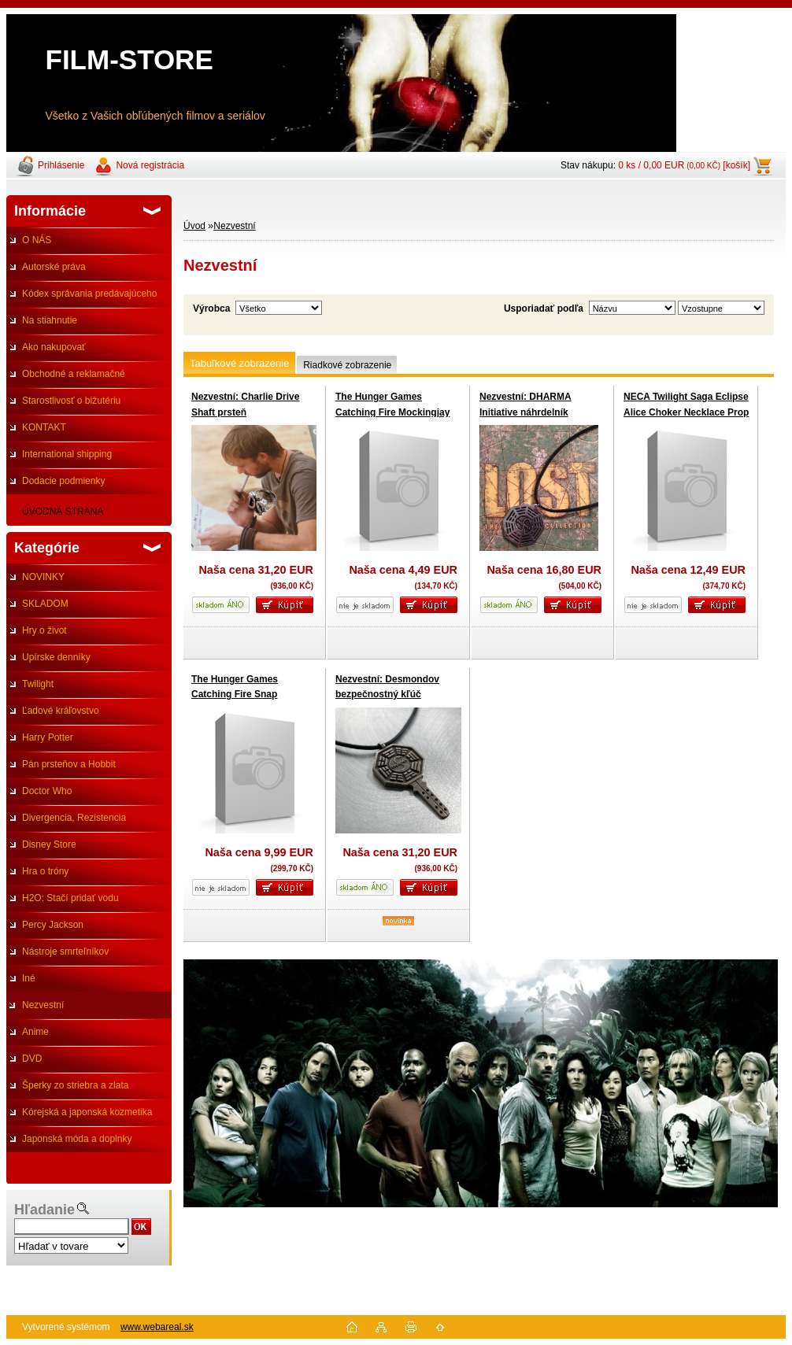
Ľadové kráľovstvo (60, 710)
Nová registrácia (150, 165)
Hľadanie (44, 1210)
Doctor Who (47, 790)
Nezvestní (43, 1005)
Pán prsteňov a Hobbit (69, 764)
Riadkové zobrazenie (347, 365)
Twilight (38, 683)
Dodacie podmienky (63, 480)
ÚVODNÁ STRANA (62, 511)
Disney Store (49, 844)
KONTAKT (44, 427)
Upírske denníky (56, 657)
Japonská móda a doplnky (76, 1138)
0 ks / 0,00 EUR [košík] (684, 165)
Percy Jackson (52, 924)
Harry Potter (47, 737)
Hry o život (44, 630)
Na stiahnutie (49, 320)
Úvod (194, 225)
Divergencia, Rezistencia (74, 817)
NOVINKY (43, 576)
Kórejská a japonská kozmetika (87, 1112)
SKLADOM (45, 603)
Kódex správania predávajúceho (89, 293)
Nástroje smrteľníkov (65, 951)
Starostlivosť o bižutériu (71, 400)
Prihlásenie (61, 165)
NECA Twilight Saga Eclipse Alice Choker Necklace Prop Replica (686, 412)
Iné (28, 978)
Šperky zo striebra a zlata (75, 1085)
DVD (32, 1058)
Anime (35, 1031)
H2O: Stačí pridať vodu (70, 897)
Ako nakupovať (54, 347)
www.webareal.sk (157, 1326)
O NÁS (36, 240)
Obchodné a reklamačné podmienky (65, 377)
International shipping (67, 454)
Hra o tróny (45, 871)
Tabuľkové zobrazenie (239, 363)
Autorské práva (54, 266)
